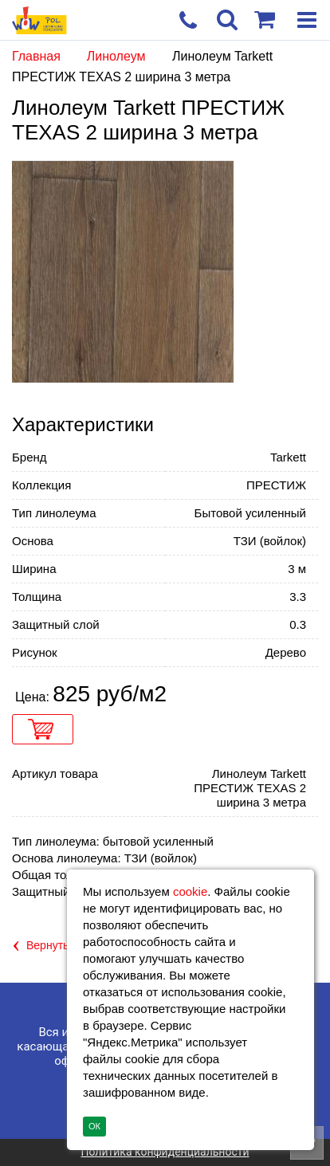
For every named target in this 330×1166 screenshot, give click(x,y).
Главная (36, 56)
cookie (190, 891)
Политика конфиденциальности (165, 1151)
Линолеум (118, 56)
